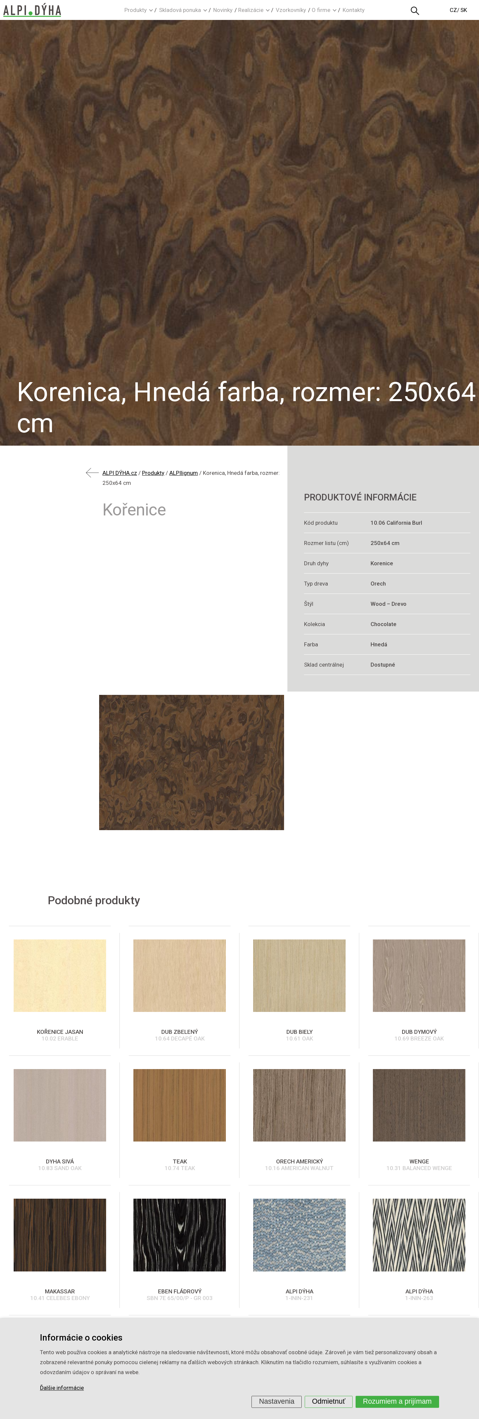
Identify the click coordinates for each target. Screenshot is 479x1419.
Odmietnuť (328, 1401)
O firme (321, 10)
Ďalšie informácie (62, 1388)
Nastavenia (276, 1401)
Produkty (135, 10)
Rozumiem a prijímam (397, 1401)
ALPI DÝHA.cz (119, 473)
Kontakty (354, 10)
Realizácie (250, 10)
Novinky (223, 10)
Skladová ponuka (180, 10)
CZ (453, 10)
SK (463, 10)
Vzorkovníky (291, 10)
